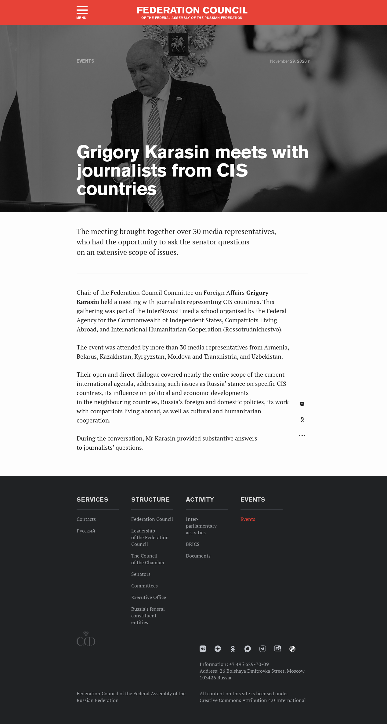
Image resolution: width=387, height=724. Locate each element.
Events (85, 61)
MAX (247, 648)
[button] (82, 12)
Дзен (218, 648)
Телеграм (262, 648)
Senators (140, 574)
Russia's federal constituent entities (148, 615)
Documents (198, 556)
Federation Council (152, 519)
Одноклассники (302, 419)
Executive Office (148, 597)
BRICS (193, 544)
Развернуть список (302, 435)
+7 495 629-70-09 (249, 664)
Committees (144, 586)
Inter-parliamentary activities (201, 526)
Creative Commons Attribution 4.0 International (253, 700)
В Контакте (302, 404)
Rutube (277, 648)
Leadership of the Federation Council (150, 537)
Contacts (86, 519)
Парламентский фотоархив (292, 649)
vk (203, 648)
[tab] (302, 423)
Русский (86, 531)
